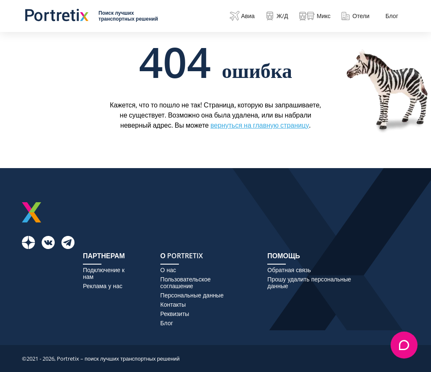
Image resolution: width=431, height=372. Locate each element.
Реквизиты (174, 313)
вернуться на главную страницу (259, 125)
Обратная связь (289, 270)
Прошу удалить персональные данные (309, 282)
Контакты (173, 304)
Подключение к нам (104, 273)
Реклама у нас (102, 286)
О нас (168, 270)
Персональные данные (191, 295)
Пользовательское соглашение (185, 282)
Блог (392, 16)
